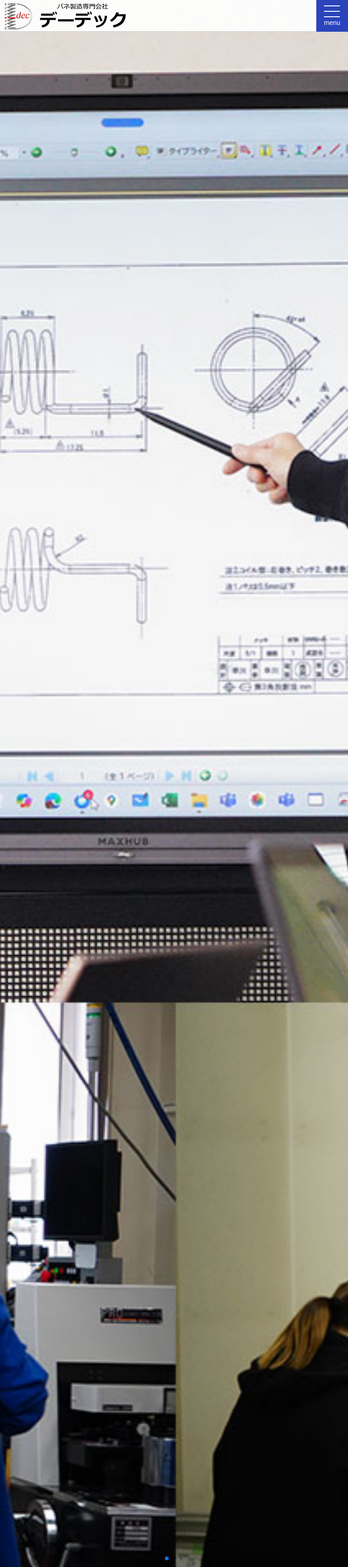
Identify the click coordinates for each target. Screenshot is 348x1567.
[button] (167, 1558)
